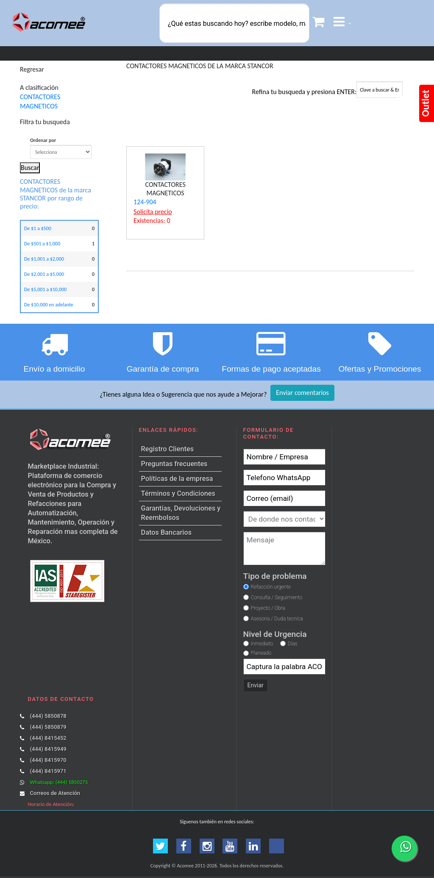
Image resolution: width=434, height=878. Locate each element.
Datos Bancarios (166, 532)
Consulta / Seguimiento (276, 597)
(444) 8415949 (48, 749)
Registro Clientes (167, 449)
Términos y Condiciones (178, 493)
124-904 (145, 202)
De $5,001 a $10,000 (45, 289)
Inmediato (262, 644)
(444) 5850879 (48, 727)
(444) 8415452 (48, 738)
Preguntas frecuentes (174, 464)
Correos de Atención (55, 793)
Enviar (256, 685)
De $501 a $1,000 (42, 244)
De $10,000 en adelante (48, 305)
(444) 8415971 (48, 771)
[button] (342, 23)
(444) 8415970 (48, 760)
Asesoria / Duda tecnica (276, 619)
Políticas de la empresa (177, 479)
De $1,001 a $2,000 (44, 259)
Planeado (261, 653)
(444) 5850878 (48, 716)
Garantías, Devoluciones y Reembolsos (181, 513)
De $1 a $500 (37, 228)
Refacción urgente (270, 587)
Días (293, 644)
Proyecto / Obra (267, 608)
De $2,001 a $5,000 (44, 274)
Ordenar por (61, 148)
